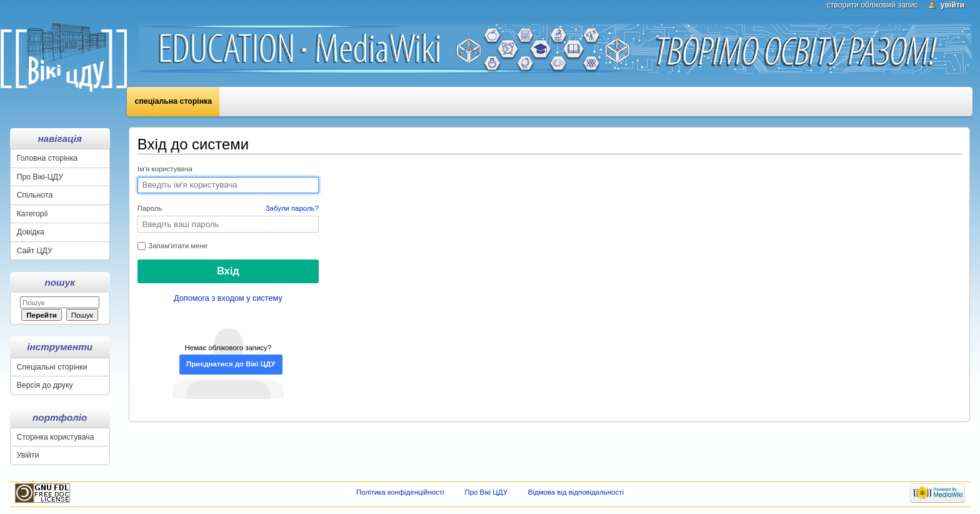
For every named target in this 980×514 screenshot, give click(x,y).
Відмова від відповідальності (576, 492)
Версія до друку (45, 385)
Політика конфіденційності (400, 492)
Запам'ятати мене (173, 246)
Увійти (952, 5)
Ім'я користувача (165, 169)
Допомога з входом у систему (228, 298)
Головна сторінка (47, 158)
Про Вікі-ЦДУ (40, 177)
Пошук (60, 282)
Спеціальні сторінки (52, 367)
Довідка (30, 232)
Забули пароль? (292, 208)
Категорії (32, 213)
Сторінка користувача (55, 437)
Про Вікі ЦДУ (486, 492)
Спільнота (35, 195)
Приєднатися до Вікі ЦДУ (230, 364)
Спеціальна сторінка (173, 101)
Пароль (228, 208)
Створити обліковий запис (872, 5)
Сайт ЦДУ (34, 250)
